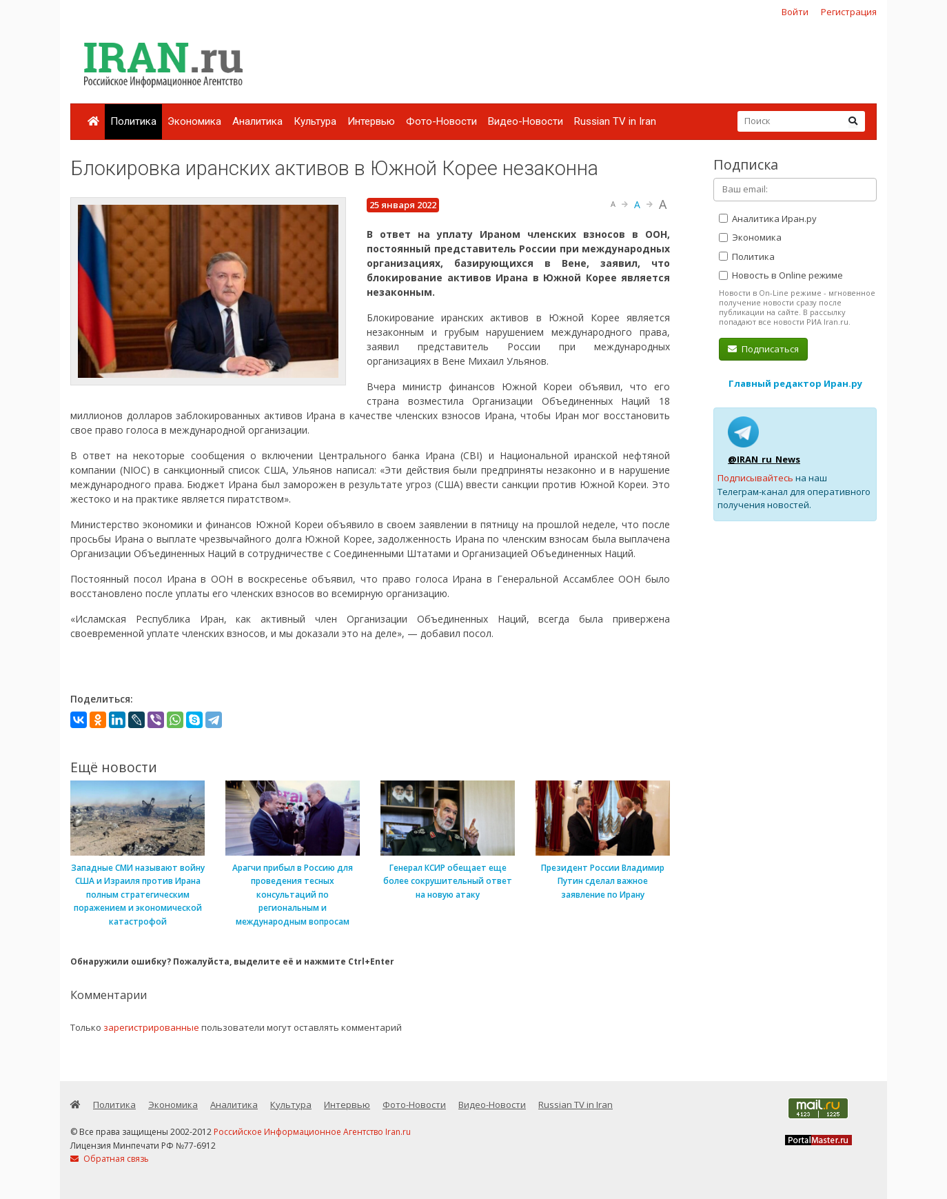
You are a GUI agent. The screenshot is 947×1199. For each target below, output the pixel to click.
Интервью (371, 121)
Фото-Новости (441, 121)
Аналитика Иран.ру (768, 218)
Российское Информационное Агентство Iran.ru (312, 1132)
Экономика (194, 121)
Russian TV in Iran (615, 121)
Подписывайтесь (755, 478)
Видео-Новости (525, 121)
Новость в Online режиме (781, 275)
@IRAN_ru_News (764, 459)
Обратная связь (109, 1159)
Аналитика (257, 121)
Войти (795, 12)
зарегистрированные (151, 1027)
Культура (315, 121)
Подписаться (763, 349)
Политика (133, 121)
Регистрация (849, 12)
